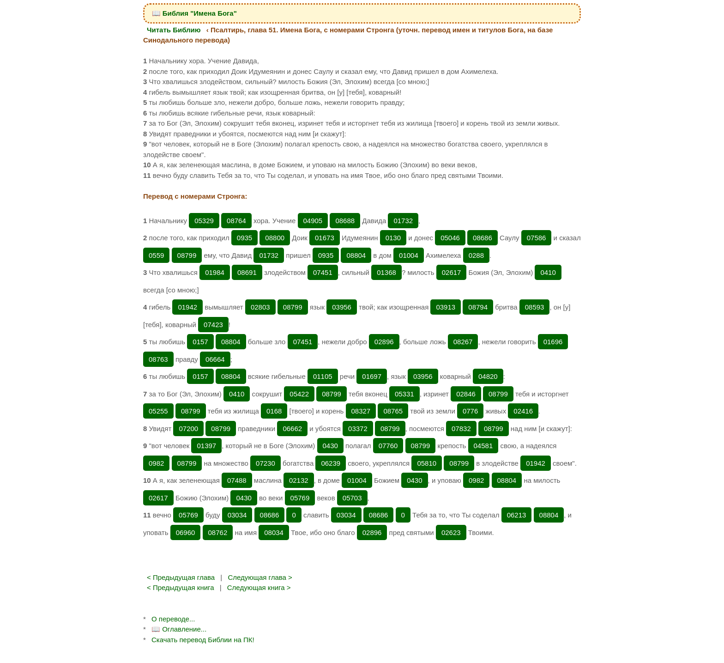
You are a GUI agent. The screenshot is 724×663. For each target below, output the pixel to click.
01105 (322, 376)
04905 (313, 221)
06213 (516, 515)
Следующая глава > (260, 577)
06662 (292, 428)
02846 (466, 394)
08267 (463, 342)
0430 (330, 446)
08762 (218, 532)
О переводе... (173, 619)
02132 (298, 480)
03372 (358, 428)
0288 (476, 255)
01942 (187, 307)
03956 (341, 307)
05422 (299, 394)
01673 (324, 238)
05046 (450, 238)
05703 (352, 498)
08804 (356, 255)
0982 (156, 463)
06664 (215, 359)
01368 (386, 272)
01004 (408, 255)
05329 (204, 221)
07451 (322, 272)
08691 (247, 272)
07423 (213, 324)
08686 (482, 238)
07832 (461, 428)
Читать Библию (174, 30)
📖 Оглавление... (178, 629)
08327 (361, 411)
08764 (236, 221)
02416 (523, 411)
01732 (403, 221)
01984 (214, 272)
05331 (404, 394)
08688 (345, 221)
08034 (274, 532)
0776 (470, 411)
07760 (388, 446)
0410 (547, 272)
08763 (158, 359)
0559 (156, 255)
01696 (553, 342)
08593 (534, 307)
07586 (536, 238)
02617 (451, 272)
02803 (260, 307)
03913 (445, 307)
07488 (237, 480)
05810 (426, 463)
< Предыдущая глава (181, 577)
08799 (187, 255)
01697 (371, 376)
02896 (384, 342)
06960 (185, 532)
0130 (393, 238)
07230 (265, 463)
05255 (158, 411)
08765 (393, 411)
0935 (244, 238)
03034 (237, 515)
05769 (300, 498)
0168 (274, 411)
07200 (188, 428)
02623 (451, 532)
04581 (483, 446)
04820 (488, 376)
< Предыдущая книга (180, 587)
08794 (478, 307)
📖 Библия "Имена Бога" (194, 13)
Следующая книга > (259, 587)
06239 (330, 463)
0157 (200, 342)
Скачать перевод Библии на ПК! (202, 640)
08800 (274, 238)
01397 (206, 446)
